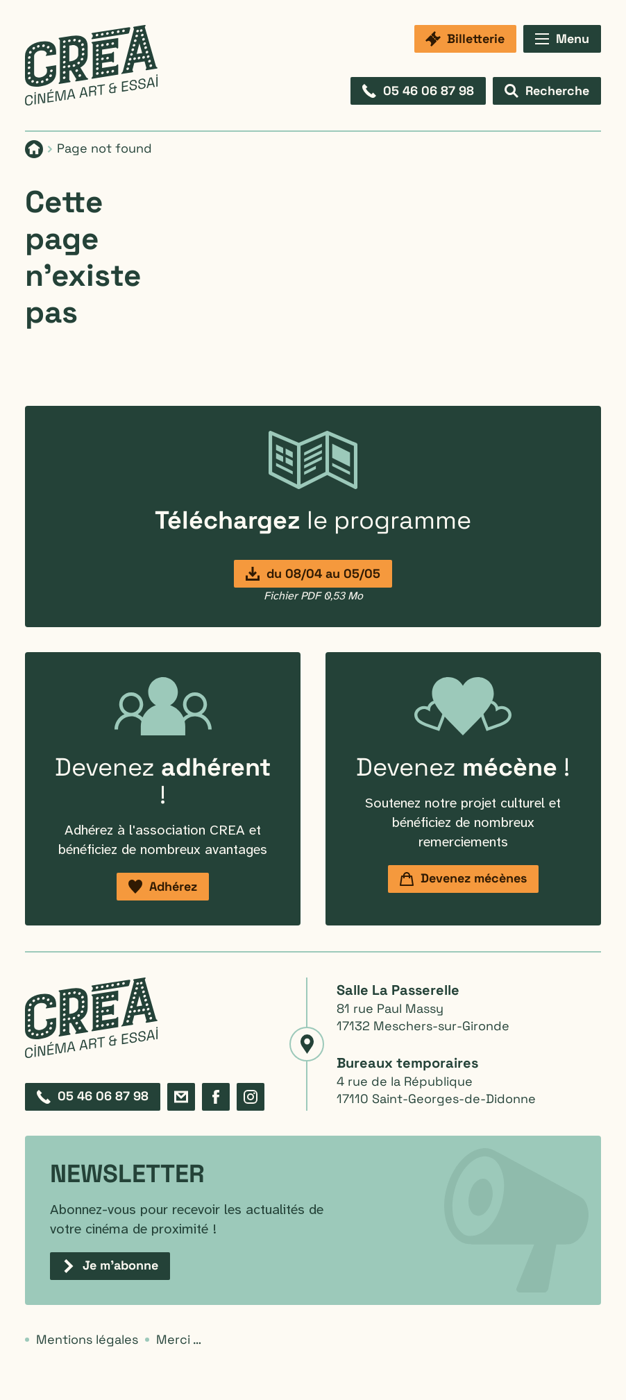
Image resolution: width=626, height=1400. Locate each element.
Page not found (104, 148)
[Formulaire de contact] (181, 1097)
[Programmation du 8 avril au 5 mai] (313, 574)
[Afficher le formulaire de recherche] (547, 91)
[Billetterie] (465, 39)
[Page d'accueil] (34, 149)
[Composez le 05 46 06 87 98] (418, 91)
